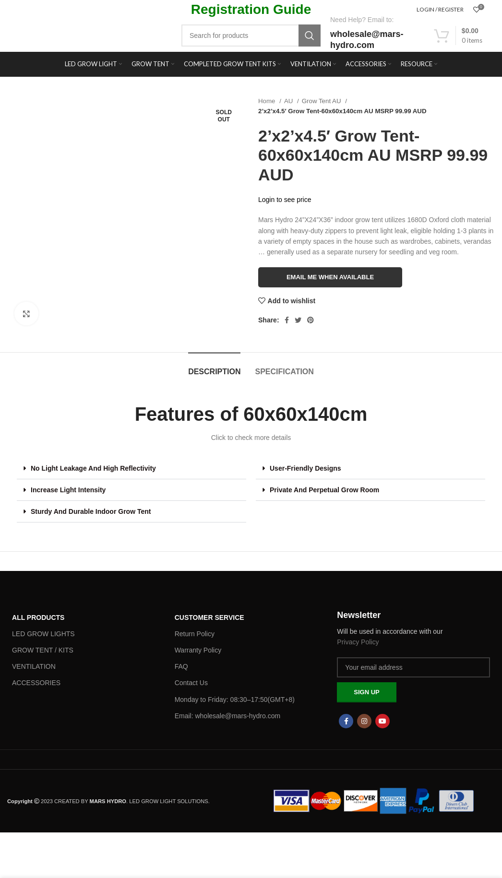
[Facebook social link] (287, 320)
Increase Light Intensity (68, 490)
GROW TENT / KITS (42, 650)
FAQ (181, 666)
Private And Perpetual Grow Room (324, 490)
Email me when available (330, 277)
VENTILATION (34, 666)
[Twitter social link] (298, 320)
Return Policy (195, 634)
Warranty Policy (198, 650)
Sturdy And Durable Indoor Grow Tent (91, 511)
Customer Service (209, 617)
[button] (131, 468)
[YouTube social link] (382, 721)
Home (267, 101)
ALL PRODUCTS (38, 617)
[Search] (251, 35)
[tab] (214, 366)
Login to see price (284, 199)
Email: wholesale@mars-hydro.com (227, 716)
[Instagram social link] (364, 721)
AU (289, 101)
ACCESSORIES (36, 683)
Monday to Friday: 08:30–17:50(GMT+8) (235, 699)
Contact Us (191, 683)
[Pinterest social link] (310, 320)
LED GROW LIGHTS (43, 634)
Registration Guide (251, 9)
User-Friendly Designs (305, 468)
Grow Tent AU (322, 101)
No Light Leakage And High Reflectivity (93, 468)
